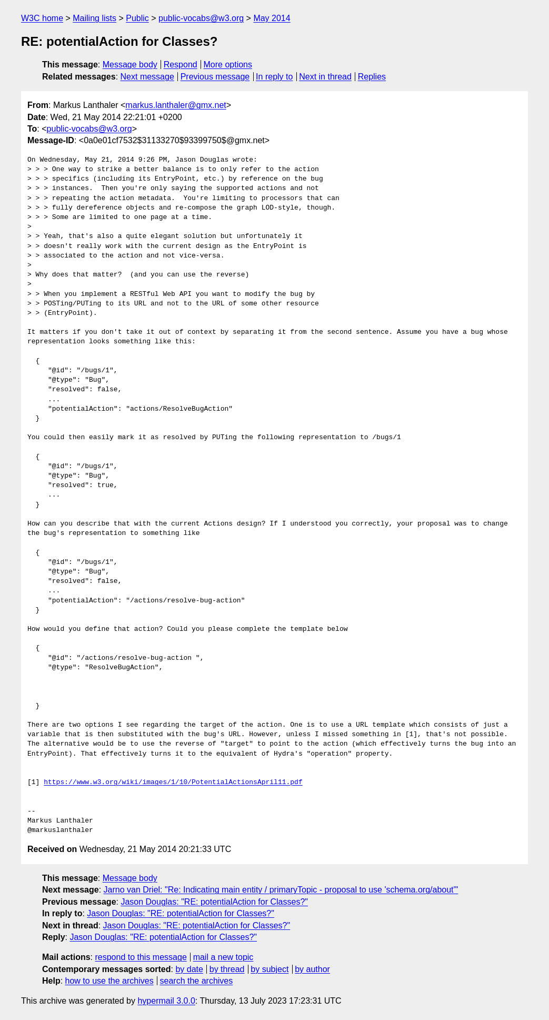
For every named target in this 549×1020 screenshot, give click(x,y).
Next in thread (325, 76)
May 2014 (271, 18)
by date (189, 969)
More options (228, 64)
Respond (180, 64)
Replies (372, 76)
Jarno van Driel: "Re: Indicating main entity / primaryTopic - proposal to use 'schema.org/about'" (281, 889)
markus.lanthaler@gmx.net (175, 105)
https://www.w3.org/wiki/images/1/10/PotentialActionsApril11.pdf (173, 782)
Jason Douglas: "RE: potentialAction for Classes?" (214, 901)
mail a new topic (223, 957)
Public (137, 18)
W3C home (42, 18)
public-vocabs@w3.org (201, 18)
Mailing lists (94, 18)
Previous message (215, 76)
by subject (269, 969)
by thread (227, 969)
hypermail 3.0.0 (166, 1000)
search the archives (196, 980)
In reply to (274, 76)
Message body (130, 64)
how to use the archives (109, 980)
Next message (147, 76)
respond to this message (140, 957)
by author (312, 969)
